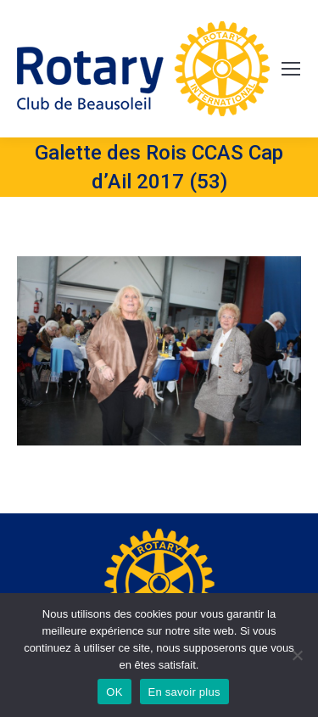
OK (114, 692)
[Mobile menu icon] (291, 69)
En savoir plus (184, 692)
